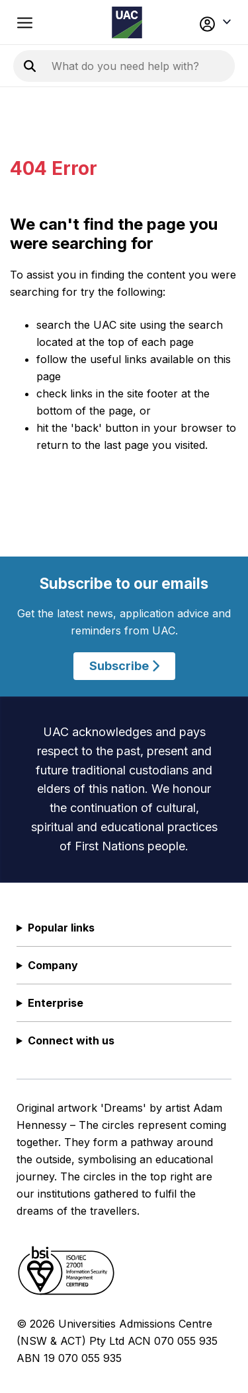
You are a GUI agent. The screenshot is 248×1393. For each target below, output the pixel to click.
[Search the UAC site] (140, 66)
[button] (213, 22)
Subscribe (124, 666)
